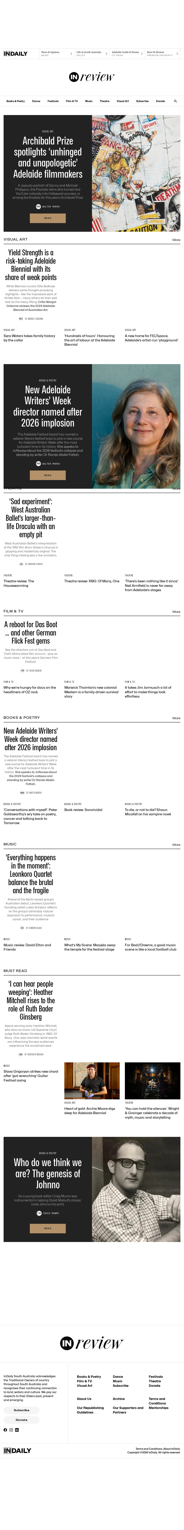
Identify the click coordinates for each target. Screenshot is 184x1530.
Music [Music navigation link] (89, 101)
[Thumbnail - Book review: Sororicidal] (92, 979)
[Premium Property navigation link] (162, 54)
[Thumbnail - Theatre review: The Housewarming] (31, 646)
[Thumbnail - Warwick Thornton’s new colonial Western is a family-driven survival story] (92, 816)
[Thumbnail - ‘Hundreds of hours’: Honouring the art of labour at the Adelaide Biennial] (92, 359)
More (176, 240)
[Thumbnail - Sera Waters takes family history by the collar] (31, 356)
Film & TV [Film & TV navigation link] (72, 101)
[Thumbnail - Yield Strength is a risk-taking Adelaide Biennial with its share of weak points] (92, 287)
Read (47, 218)
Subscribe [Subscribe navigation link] (142, 101)
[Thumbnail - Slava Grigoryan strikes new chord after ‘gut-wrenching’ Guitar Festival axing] (31, 1319)
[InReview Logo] (92, 77)
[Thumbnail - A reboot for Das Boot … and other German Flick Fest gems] (92, 744)
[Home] (21, 53)
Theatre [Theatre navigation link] (104, 101)
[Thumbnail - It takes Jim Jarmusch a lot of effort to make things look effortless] (152, 816)
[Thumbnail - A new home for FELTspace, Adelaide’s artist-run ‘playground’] (152, 356)
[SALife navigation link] (92, 54)
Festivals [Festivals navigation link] (53, 101)
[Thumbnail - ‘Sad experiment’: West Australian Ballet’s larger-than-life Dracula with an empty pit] (92, 576)
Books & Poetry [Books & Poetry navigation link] (15, 101)
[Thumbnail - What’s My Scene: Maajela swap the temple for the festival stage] (92, 1153)
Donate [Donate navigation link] (160, 101)
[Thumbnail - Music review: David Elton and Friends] (31, 1153)
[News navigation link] (56, 54)
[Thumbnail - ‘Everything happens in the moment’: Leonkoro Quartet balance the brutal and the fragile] (92, 1083)
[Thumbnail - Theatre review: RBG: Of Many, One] (92, 644)
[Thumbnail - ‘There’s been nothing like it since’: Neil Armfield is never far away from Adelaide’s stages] (152, 648)
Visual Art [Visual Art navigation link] (123, 101)
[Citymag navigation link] (127, 54)
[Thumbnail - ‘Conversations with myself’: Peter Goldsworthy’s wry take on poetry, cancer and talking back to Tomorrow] (31, 986)
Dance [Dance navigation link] (36, 101)
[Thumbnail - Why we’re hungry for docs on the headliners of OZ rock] (31, 814)
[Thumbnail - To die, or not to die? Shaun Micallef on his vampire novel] (152, 981)
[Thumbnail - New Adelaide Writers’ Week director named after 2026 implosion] (92, 911)
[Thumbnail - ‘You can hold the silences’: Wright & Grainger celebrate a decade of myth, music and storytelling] (152, 1319)
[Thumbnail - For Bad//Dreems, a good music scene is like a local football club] (152, 1153)
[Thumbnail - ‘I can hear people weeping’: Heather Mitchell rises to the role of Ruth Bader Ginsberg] (92, 1246)
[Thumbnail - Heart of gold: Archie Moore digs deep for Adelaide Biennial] (92, 1317)
